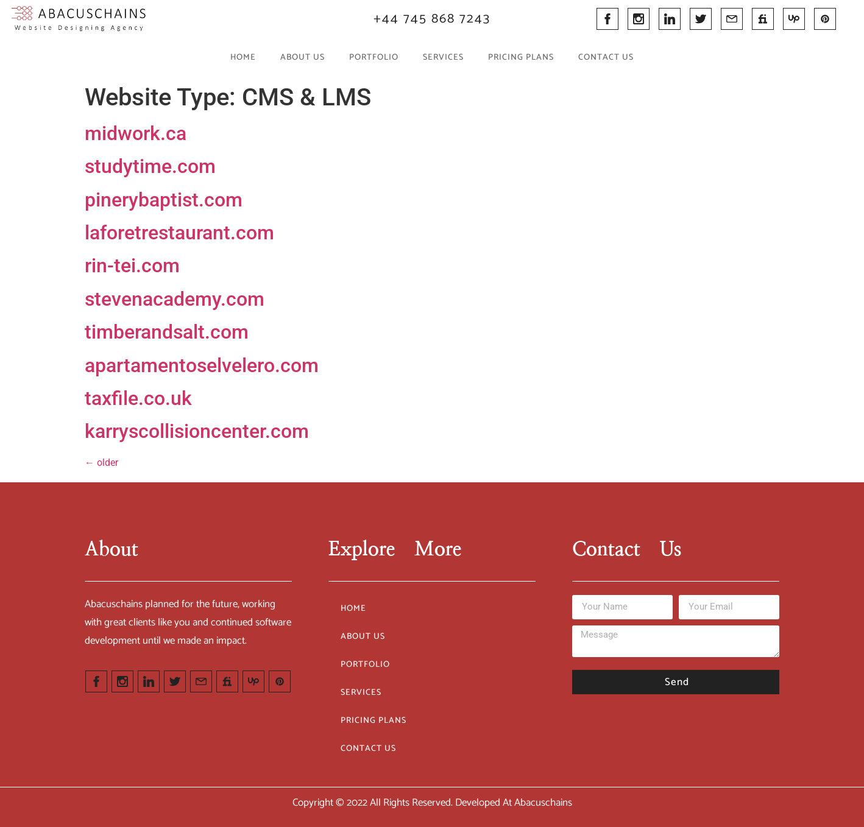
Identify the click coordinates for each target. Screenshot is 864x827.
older (101, 462)
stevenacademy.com (174, 299)
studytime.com (150, 166)
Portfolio (373, 58)
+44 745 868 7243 (432, 19)
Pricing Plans (521, 58)
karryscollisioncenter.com (197, 431)
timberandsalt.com (167, 331)
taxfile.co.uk (138, 398)
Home (243, 58)
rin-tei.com (132, 265)
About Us (302, 58)
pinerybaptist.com (164, 199)
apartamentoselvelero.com (202, 365)
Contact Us (606, 58)
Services (443, 58)
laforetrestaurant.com (179, 232)
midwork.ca (135, 133)
